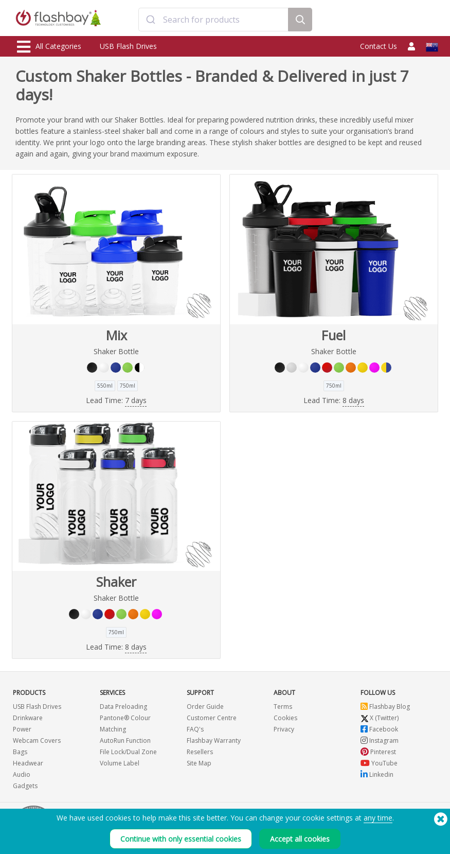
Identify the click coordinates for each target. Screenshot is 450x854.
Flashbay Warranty (214, 740)
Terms (283, 706)
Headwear (28, 763)
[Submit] (151, 19)
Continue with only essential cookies (180, 842)
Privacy (284, 729)
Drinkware (28, 717)
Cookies (285, 717)
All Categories (49, 47)
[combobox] (213, 19)
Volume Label (119, 763)
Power (22, 729)
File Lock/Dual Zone (128, 751)
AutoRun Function (125, 740)
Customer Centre (212, 717)
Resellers (200, 751)
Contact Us (378, 46)
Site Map (199, 763)
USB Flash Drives (128, 46)
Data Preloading (123, 706)
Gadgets (25, 785)
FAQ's (195, 729)
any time (378, 821)
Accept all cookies (300, 842)
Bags (20, 751)
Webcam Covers (37, 740)
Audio (21, 774)
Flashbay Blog (385, 706)
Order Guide (205, 706)
